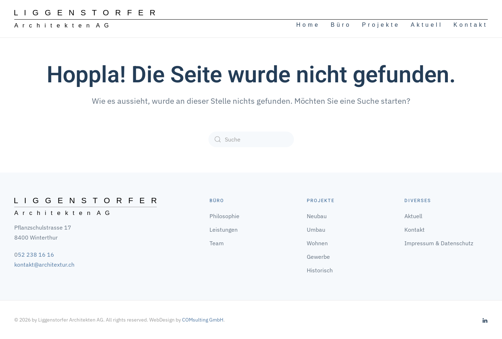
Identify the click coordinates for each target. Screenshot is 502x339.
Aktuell (427, 25)
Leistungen (223, 229)
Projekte (381, 25)
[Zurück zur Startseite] (84, 18)
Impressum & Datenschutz (438, 243)
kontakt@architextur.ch (44, 264)
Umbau (316, 229)
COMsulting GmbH (202, 320)
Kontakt (471, 25)
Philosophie (224, 216)
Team (216, 243)
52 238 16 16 (36, 254)
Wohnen (317, 243)
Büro (341, 25)
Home (308, 25)
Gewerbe (318, 256)
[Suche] (251, 139)
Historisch (320, 270)
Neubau (317, 216)
